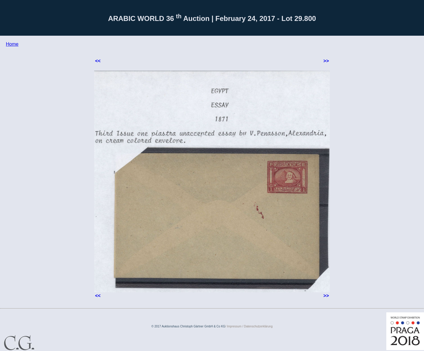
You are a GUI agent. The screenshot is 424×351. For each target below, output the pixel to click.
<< (98, 60)
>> (326, 60)
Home (12, 44)
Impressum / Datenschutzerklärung (250, 326)
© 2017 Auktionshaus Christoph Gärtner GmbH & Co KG (188, 326)
